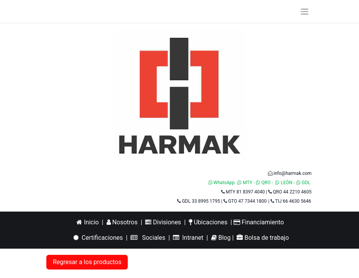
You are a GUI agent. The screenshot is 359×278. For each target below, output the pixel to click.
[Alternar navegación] (304, 11)
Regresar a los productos (87, 262)
